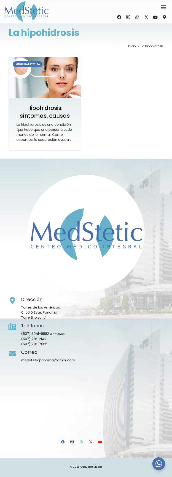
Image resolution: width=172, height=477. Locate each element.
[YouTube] (155, 17)
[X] (146, 17)
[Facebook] (119, 17)
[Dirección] (15, 300)
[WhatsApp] (137, 17)
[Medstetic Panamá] (26, 11)
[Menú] (164, 7)
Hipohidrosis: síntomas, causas (45, 112)
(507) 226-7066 (34, 343)
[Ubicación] (164, 17)
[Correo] (15, 353)
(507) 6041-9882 (35, 333)
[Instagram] (128, 17)
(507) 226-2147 (33, 338)
